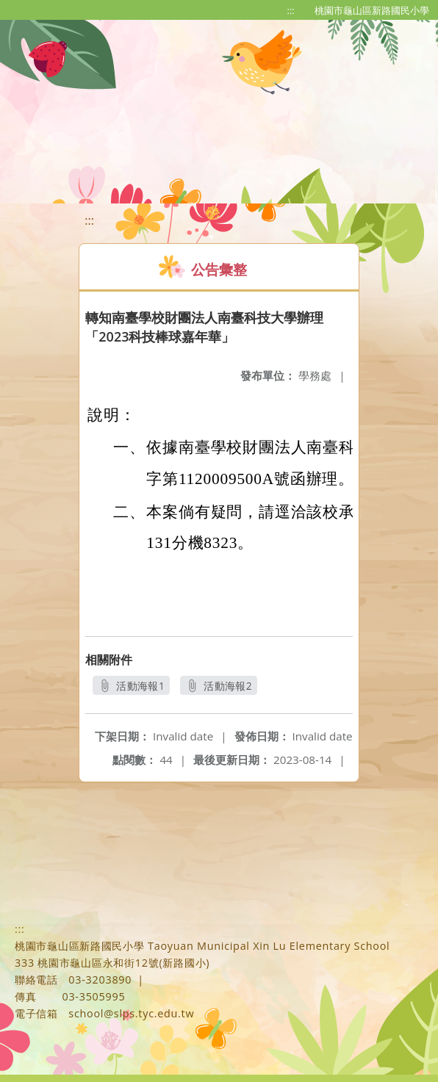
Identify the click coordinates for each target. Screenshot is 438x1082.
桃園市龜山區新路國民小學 (372, 10)
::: (291, 10)
